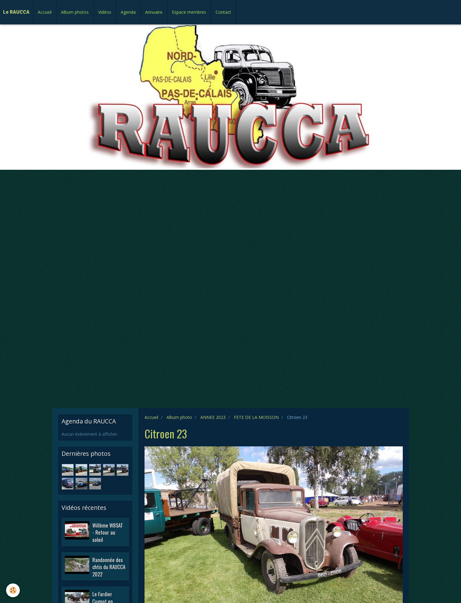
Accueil (45, 12)
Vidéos (104, 12)
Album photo (179, 417)
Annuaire (154, 12)
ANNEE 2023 (213, 417)
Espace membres (189, 12)
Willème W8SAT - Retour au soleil (107, 532)
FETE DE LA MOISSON (256, 417)
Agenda (128, 12)
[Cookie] (13, 590)
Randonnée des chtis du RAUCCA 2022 (108, 567)
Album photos (75, 12)
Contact (223, 12)
